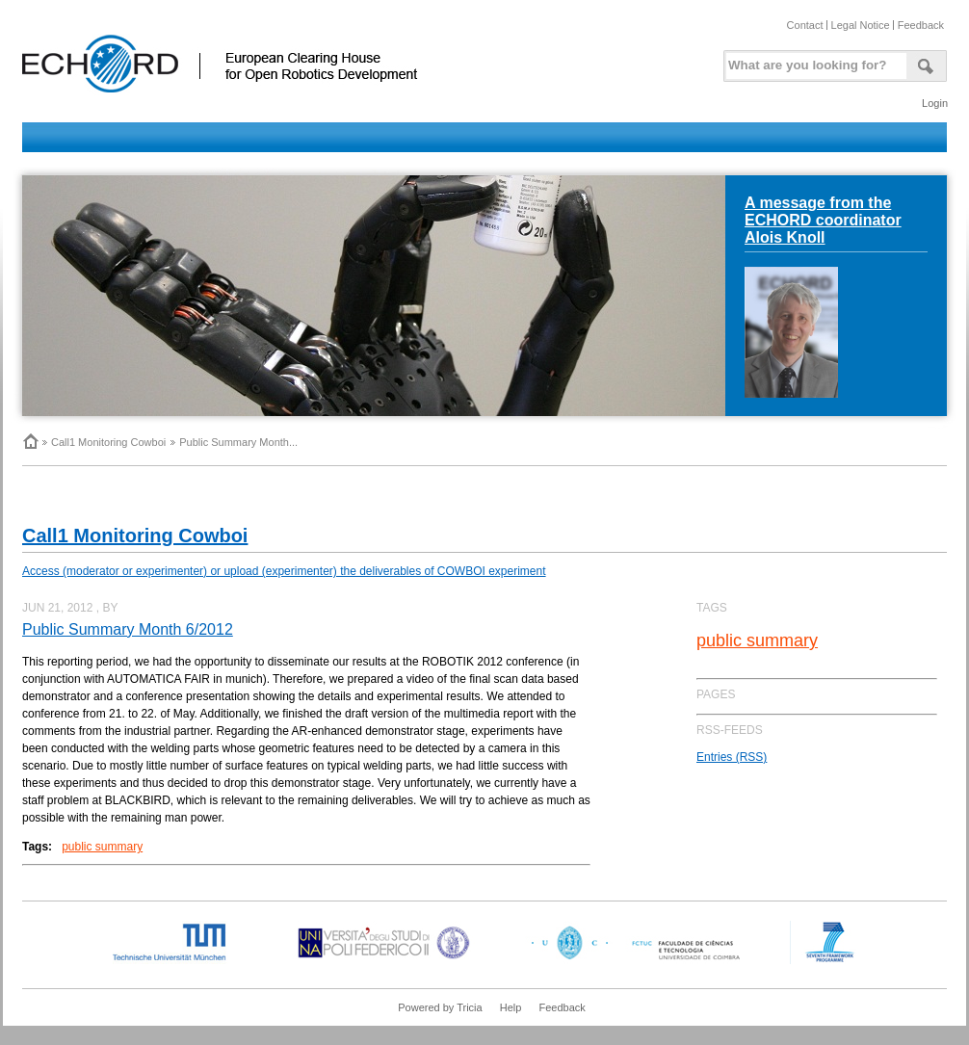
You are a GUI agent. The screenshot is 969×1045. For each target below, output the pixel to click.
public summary (102, 846)
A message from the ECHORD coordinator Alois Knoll (823, 220)
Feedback (921, 25)
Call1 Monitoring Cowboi (108, 442)
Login (935, 103)
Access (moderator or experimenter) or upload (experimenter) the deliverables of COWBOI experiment (284, 571)
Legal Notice (860, 25)
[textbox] (813, 61)
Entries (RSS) (731, 757)
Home (30, 441)
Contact (805, 25)
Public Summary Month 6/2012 (127, 629)
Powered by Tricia (440, 1007)
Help (511, 1007)
